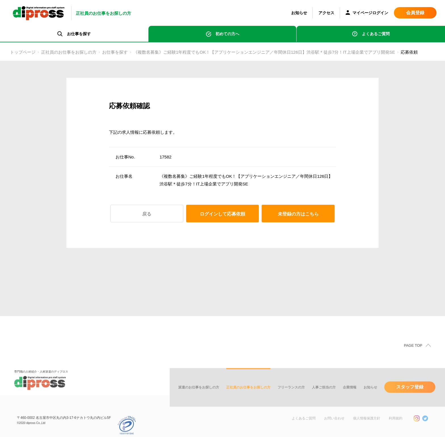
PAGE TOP (413, 353)
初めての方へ (227, 34)
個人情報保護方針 (366, 426)
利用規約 (395, 426)
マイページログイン (367, 13)
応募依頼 (409, 52)
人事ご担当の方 (324, 395)
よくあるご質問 (376, 34)
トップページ (22, 52)
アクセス (326, 13)
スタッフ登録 (409, 394)
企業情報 (349, 395)
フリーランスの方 (291, 395)
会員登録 (415, 12)
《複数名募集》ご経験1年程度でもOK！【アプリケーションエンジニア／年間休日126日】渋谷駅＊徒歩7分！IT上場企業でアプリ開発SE (264, 52)
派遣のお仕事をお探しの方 (198, 395)
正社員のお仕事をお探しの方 (68, 52)
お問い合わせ (334, 426)
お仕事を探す (115, 52)
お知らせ (299, 13)
